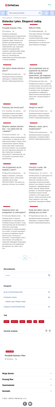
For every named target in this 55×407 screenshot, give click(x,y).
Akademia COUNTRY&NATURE (14, 307)
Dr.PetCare (6, 31)
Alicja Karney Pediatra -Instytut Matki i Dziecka (39, 111)
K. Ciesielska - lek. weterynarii (12, 111)
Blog (49, 5)
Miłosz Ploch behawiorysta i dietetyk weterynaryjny (39, 132)
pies (35, 321)
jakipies (22, 321)
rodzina (41, 321)
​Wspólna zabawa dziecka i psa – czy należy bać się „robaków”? (13, 128)
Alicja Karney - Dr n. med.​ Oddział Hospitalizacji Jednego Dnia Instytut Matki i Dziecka (39, 173)
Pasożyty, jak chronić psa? (13, 107)
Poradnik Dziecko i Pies (11, 28)
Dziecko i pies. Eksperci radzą (15, 301)
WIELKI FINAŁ (35, 28)
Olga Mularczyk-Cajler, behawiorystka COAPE (12, 74)
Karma (29, 321)
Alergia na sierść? (36, 107)
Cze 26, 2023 (9, 351)
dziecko (6, 321)
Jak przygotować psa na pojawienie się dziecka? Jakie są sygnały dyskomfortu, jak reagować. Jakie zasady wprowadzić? (40, 73)
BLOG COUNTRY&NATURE (13, 292)
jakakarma (14, 321)
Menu (2, 13)
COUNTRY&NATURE (36, 31)
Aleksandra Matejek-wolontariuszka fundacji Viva (12, 216)
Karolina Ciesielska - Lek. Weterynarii (12, 134)
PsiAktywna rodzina (10, 297)
